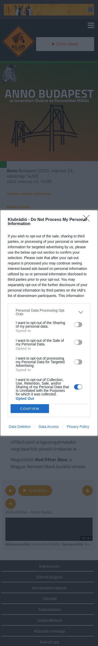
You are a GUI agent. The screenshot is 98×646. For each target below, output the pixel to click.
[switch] (78, 324)
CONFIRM (29, 409)
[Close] (88, 220)
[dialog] (49, 323)
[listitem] (49, 312)
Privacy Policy (78, 427)
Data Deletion (20, 427)
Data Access (49, 427)
